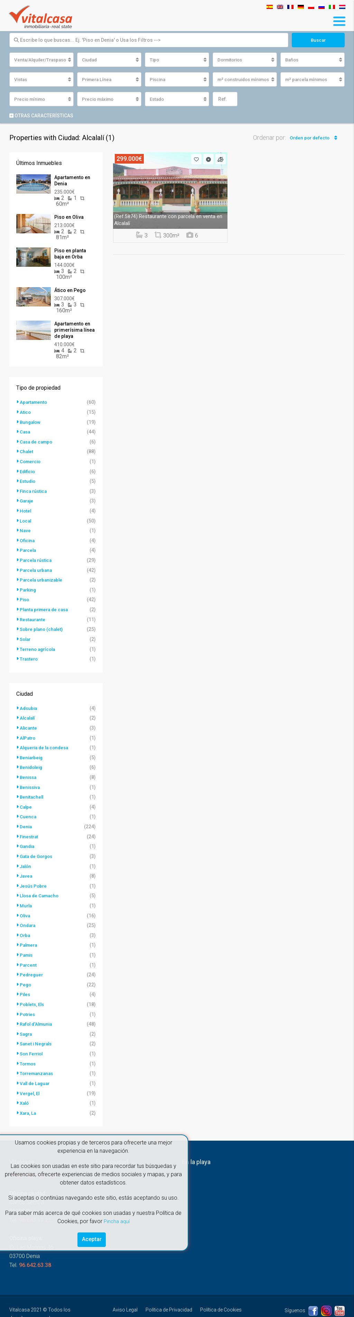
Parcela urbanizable (42, 576)
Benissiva (31, 780)
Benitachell (32, 790)
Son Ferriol (32, 1041)
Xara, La (29, 1099)
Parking (28, 586)
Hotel (26, 509)
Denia (26, 819)
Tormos (29, 1051)
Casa (25, 432)
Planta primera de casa (46, 605)
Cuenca (28, 809)
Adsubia (29, 703)
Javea (27, 867)
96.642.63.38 (35, 1251)
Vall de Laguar (36, 1070)
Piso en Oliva (69, 218)
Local (26, 518)
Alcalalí (28, 712)
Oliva (25, 906)
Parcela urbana (37, 567)
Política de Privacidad (169, 1296)
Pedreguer (32, 964)
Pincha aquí (116, 1219)
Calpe (26, 799)
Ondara (28, 915)
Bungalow (31, 422)
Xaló (25, 1089)
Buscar (318, 40)
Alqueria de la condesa (46, 741)
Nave (25, 528)
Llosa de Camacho (41, 886)
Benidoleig (32, 761)
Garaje (27, 499)
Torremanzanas (38, 1060)
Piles (25, 983)
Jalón (26, 857)
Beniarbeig (32, 751)
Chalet (27, 451)
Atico (25, 412)
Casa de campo (37, 441)
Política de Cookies (221, 1296)
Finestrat (30, 828)
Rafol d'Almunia (37, 1012)
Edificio (28, 470)
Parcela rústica (37, 557)
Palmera (29, 935)
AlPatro (28, 732)
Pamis (27, 944)
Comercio (31, 461)
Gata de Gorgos (38, 848)
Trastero (29, 654)
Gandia (28, 838)
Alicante (29, 722)
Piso (25, 596)
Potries (28, 1002)
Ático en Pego (70, 291)
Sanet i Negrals (37, 1031)
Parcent (28, 954)
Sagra (27, 1022)
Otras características (41, 116)
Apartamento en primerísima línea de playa (74, 331)
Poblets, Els (33, 993)
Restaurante (33, 615)
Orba (25, 925)
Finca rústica (34, 489)
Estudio (28, 480)
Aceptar (92, 1238)
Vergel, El (30, 1080)
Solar (26, 634)
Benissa (29, 770)
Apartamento (34, 403)
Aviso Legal (125, 1296)
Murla (26, 896)
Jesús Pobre (34, 877)
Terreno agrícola (39, 644)
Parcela (28, 547)
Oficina (28, 538)
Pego (26, 973)
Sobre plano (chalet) (43, 625)
